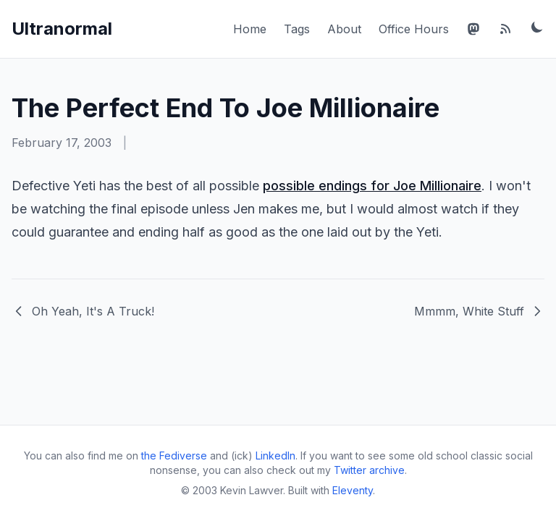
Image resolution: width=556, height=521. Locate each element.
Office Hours (414, 29)
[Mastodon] (473, 29)
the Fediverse (174, 455)
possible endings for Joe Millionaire (372, 185)
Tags (297, 29)
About (344, 29)
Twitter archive (369, 470)
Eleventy (352, 490)
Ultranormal (62, 28)
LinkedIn (275, 455)
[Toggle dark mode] (537, 27)
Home (249, 29)
